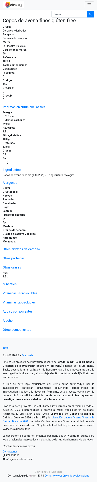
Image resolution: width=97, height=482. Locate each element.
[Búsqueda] (90, 14)
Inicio (6, 347)
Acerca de (27, 355)
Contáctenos (10, 451)
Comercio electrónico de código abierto (67, 475)
